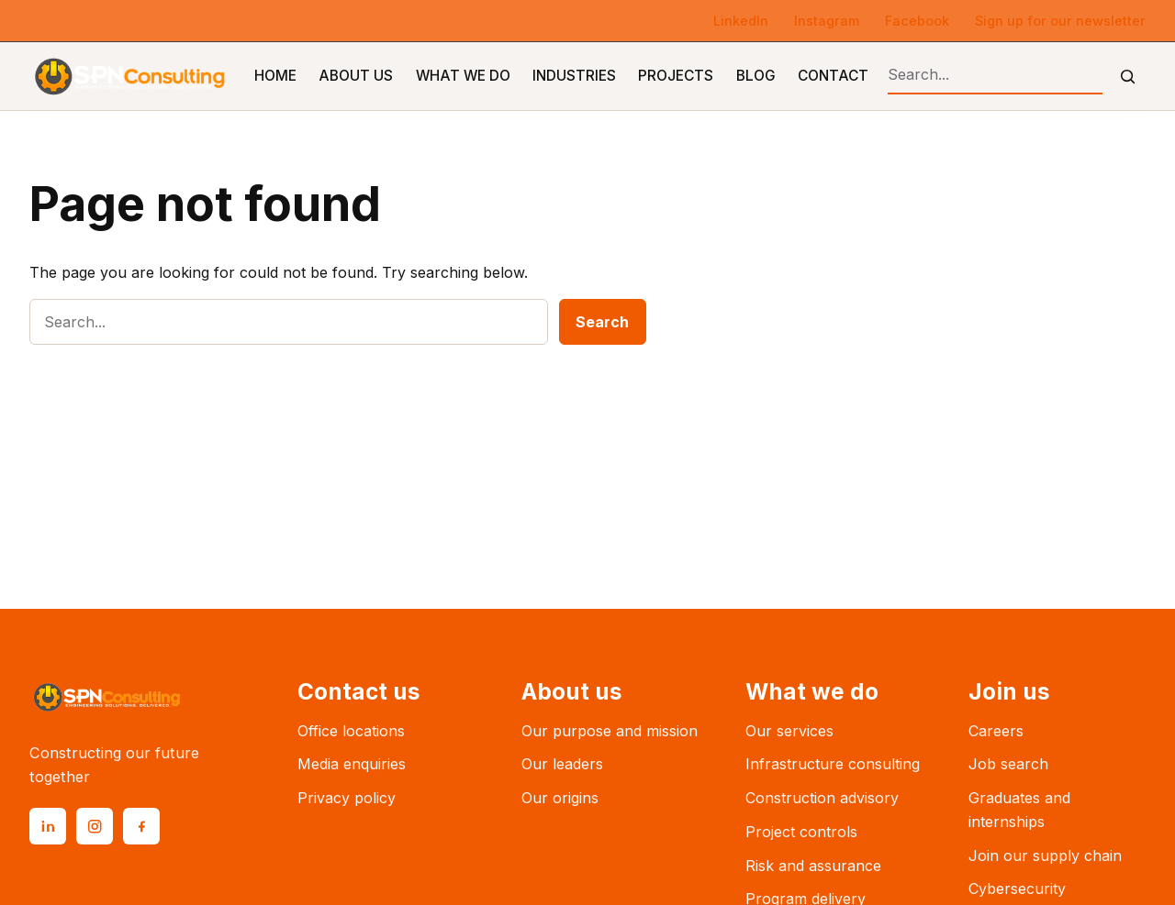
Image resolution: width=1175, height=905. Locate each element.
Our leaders (562, 764)
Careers (996, 731)
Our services (789, 731)
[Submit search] (1128, 76)
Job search (1008, 764)
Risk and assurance (813, 865)
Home (275, 75)
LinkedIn (740, 20)
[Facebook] (141, 826)
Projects (675, 75)
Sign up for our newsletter (1060, 20)
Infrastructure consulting (832, 764)
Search (602, 322)
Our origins (560, 798)
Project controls (801, 831)
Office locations (351, 731)
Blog (756, 75)
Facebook (917, 20)
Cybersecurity (1017, 888)
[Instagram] (94, 826)
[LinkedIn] (47, 826)
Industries (574, 75)
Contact (833, 75)
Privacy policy (346, 798)
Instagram (826, 20)
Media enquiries (351, 764)
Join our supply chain (1045, 855)
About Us (356, 75)
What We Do (463, 75)
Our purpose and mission (609, 731)
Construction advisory (822, 798)
